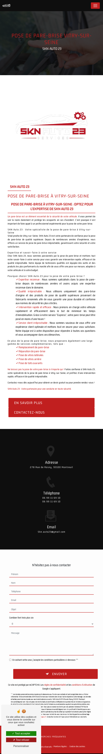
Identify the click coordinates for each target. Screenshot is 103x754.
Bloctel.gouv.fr (41, 708)
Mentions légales (60, 747)
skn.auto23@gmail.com (51, 522)
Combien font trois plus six (21, 608)
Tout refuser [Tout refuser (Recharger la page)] (21, 739)
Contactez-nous (29, 412)
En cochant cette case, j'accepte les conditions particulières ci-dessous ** (45, 650)
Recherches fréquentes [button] (51, 737)
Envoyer (59, 665)
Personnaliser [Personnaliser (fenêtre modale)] (21, 746)
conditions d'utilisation (82, 676)
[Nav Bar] (95, 5)
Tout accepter (21, 733)
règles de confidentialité (55, 676)
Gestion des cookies (77, 747)
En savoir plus (28, 403)
